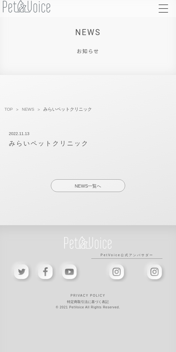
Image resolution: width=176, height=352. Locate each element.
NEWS (28, 109)
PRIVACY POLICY (87, 295)
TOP (8, 109)
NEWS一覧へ (88, 185)
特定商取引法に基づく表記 (88, 302)
